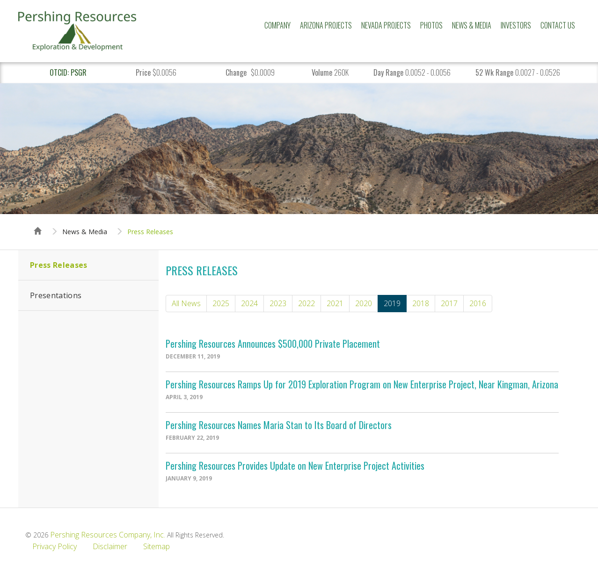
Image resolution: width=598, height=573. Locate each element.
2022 (306, 303)
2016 (477, 303)
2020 (363, 303)
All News (186, 303)
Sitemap (156, 546)
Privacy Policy (54, 546)
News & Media (471, 25)
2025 (220, 303)
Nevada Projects (386, 25)
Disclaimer (110, 546)
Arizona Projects (326, 25)
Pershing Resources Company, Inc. (107, 535)
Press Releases (150, 232)
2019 (392, 303)
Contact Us (557, 25)
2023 (278, 303)
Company (277, 25)
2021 (335, 303)
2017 (449, 303)
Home (38, 222)
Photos (431, 25)
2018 (420, 303)
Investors (516, 25)
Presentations (55, 295)
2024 (249, 303)
